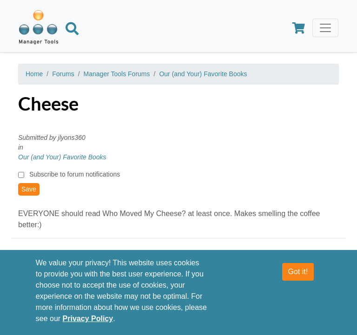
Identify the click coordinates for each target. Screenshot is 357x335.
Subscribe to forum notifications (74, 174)
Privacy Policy (88, 318)
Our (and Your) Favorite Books (203, 74)
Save (28, 189)
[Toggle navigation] (325, 28)
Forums (63, 74)
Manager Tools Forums (117, 74)
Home (34, 74)
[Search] (72, 30)
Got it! (298, 272)
